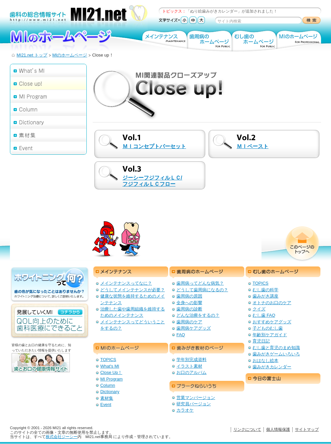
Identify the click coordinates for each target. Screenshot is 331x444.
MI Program (48, 96)
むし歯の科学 (265, 289)
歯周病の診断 (189, 308)
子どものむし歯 (268, 328)
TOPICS (260, 283)
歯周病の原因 (189, 296)
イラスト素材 (189, 366)
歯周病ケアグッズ (193, 328)
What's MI (48, 70)
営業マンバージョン (195, 397)
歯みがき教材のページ (206, 349)
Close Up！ (111, 372)
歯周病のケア (189, 321)
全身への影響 (189, 302)
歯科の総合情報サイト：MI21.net (79, 17)
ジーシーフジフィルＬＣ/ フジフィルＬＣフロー (152, 181)
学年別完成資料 (191, 359)
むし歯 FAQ (264, 315)
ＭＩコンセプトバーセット (154, 146)
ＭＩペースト (252, 146)
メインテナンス (164, 40)
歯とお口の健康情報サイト (51, 368)
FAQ (180, 334)
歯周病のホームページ (209, 40)
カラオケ (185, 410)
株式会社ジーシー (61, 437)
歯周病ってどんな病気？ (200, 283)
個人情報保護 (278, 429)
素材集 (48, 134)
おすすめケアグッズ (272, 321)
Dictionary (48, 121)
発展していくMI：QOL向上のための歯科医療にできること (49, 321)
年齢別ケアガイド (270, 334)
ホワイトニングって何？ (49, 284)
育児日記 (261, 341)
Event (48, 148)
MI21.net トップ (32, 55)
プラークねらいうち (206, 387)
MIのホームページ (72, 40)
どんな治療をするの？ (197, 315)
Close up (48, 83)
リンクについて (247, 429)
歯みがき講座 (265, 296)
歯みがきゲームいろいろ (276, 353)
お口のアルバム (191, 372)
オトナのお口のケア (272, 302)
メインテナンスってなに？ (126, 283)
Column (48, 108)
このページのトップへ (302, 244)
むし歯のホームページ (254, 40)
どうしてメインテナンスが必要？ (132, 289)
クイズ (259, 308)
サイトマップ (307, 429)
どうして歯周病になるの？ (202, 289)
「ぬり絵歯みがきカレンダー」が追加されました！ (231, 11)
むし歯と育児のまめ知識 (276, 347)
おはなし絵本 (265, 360)
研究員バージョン (193, 403)
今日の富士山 (283, 379)
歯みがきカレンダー (272, 366)
